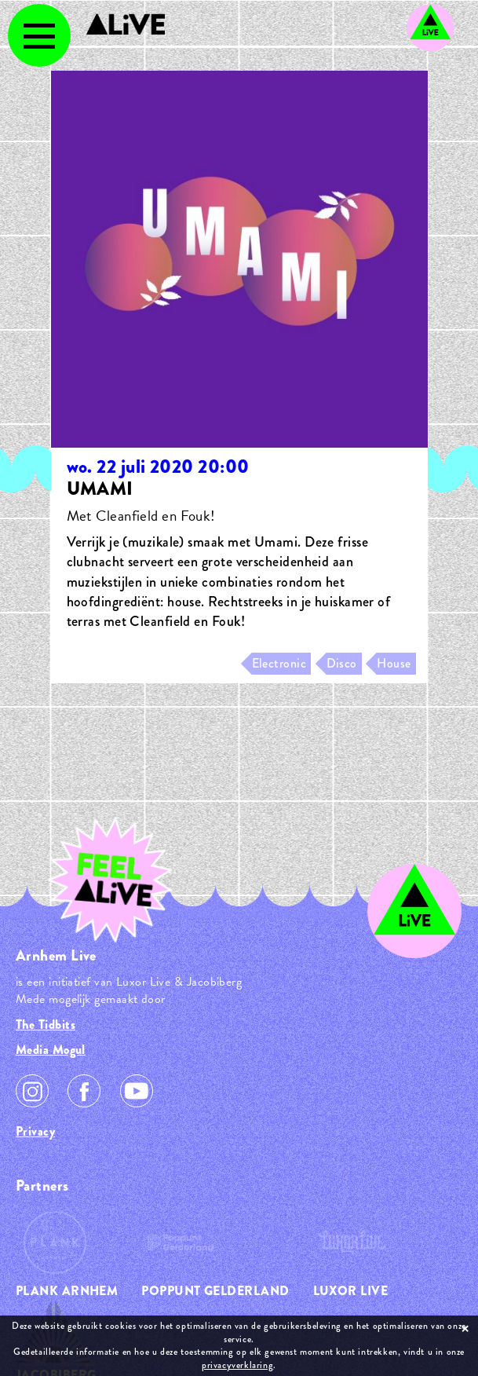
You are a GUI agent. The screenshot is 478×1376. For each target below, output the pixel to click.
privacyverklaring (237, 1365)
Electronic (279, 663)
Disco (342, 663)
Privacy (35, 1131)
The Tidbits (45, 1025)
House (393, 663)
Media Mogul (51, 1050)
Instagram (32, 1090)
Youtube (136, 1090)
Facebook (84, 1090)
